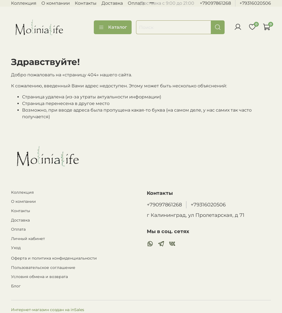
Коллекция (23, 3)
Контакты (86, 3)
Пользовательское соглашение (43, 267)
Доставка (112, 3)
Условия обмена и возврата (39, 276)
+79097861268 (215, 3)
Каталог (113, 27)
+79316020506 (255, 3)
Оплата (136, 3)
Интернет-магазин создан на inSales (47, 309)
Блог (16, 286)
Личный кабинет (28, 238)
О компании (55, 3)
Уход (16, 247)
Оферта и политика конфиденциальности (54, 258)
